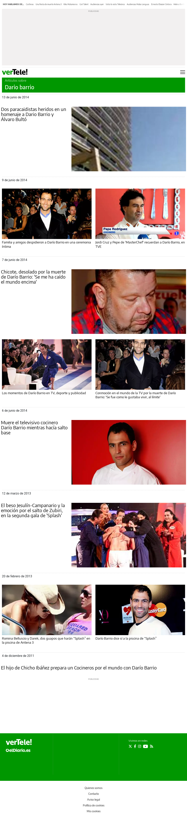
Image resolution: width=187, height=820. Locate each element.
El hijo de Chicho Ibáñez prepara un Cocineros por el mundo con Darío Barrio (79, 667)
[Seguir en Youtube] (145, 746)
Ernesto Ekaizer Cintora (161, 4)
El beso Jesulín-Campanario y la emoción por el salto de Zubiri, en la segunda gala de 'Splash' (33, 510)
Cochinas (30, 4)
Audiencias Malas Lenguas (138, 4)
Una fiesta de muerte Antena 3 (49, 4)
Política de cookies (93, 805)
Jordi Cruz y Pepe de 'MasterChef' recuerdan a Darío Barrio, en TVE (140, 244)
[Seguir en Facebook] (135, 746)
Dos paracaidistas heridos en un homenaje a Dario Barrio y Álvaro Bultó (33, 114)
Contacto (93, 793)
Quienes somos (93, 788)
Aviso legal (93, 799)
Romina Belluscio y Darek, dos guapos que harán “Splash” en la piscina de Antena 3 (46, 640)
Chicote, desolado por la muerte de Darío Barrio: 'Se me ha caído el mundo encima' (33, 277)
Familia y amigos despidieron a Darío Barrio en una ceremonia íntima (46, 244)
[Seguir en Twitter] (130, 746)
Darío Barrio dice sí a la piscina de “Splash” (126, 638)
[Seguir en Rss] (151, 746)
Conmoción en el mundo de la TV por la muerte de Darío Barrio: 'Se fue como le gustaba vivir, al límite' (135, 395)
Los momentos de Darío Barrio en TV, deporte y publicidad (44, 393)
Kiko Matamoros (70, 4)
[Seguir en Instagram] (139, 746)
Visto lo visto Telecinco (115, 4)
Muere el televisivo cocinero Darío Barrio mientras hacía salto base (34, 427)
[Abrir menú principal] (182, 72)
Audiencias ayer (97, 4)
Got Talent (84, 4)
